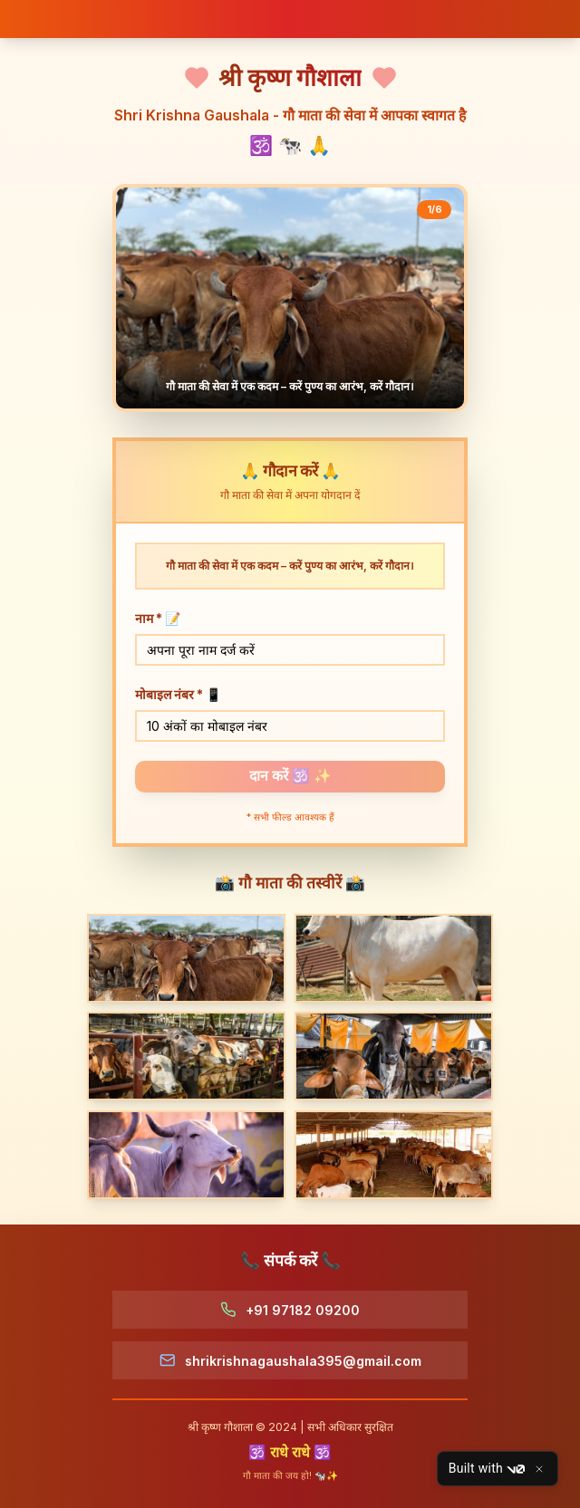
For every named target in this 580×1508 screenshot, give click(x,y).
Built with (487, 1469)
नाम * (157, 618)
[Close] (539, 1469)
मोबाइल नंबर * (178, 694)
